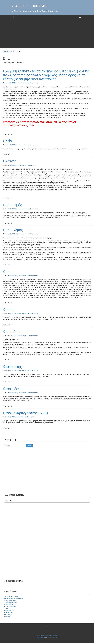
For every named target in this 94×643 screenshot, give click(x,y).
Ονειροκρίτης (8, 612)
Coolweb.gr (7, 614)
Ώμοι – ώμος (13, 230)
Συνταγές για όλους (10, 600)
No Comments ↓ (33, 83)
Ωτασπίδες (11, 389)
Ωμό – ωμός (12, 205)
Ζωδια (6, 608)
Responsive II (40, 637)
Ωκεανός (9, 161)
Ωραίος (8, 310)
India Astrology (8, 604)
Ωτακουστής (12, 367)
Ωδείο (7, 141)
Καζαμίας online (9, 610)
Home (6, 51)
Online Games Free (10, 606)
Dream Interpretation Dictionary (13, 599)
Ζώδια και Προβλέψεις (11, 597)
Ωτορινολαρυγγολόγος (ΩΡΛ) (25, 413)
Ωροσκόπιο (12, 332)
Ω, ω (10, 134)
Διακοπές (7, 616)
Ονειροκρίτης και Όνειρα (31, 6)
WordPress (55, 637)
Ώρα (6, 272)
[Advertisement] (47, 33)
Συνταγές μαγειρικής (10, 602)
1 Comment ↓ (32, 165)
